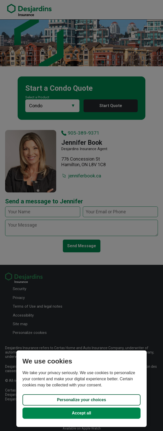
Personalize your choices (81, 400)
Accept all (81, 413)
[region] (81, 388)
